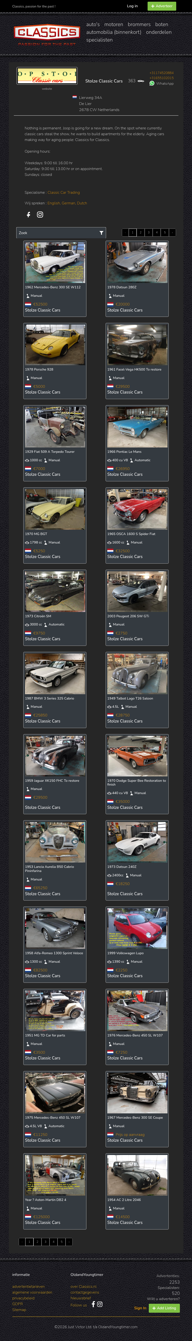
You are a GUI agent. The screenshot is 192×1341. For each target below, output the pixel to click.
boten (161, 24)
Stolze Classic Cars (104, 81)
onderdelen (159, 32)
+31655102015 (162, 78)
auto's (93, 24)
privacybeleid (23, 1298)
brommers (139, 24)
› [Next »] (172, 232)
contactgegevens (85, 1292)
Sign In (140, 1308)
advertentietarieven (28, 1286)
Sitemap (19, 1309)
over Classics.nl (84, 1286)
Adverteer (162, 6)
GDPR (17, 1304)
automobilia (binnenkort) (114, 32)
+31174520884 (162, 73)
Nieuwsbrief (81, 1298)
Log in (132, 6)
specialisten (99, 40)
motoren (113, 24)
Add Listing (164, 1308)
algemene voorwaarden (32, 1292)
